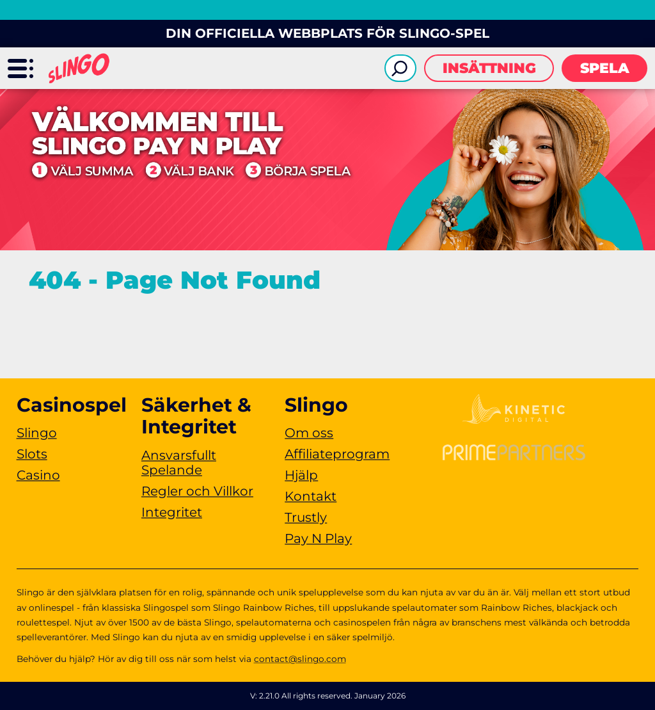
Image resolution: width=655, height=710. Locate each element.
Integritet (171, 512)
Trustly (306, 517)
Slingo (37, 432)
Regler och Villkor (197, 491)
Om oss (309, 432)
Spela (604, 68)
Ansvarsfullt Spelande (178, 463)
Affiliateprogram (337, 454)
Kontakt (310, 496)
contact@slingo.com (300, 659)
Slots (32, 454)
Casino (38, 475)
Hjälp (301, 475)
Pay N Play (318, 538)
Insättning (489, 68)
